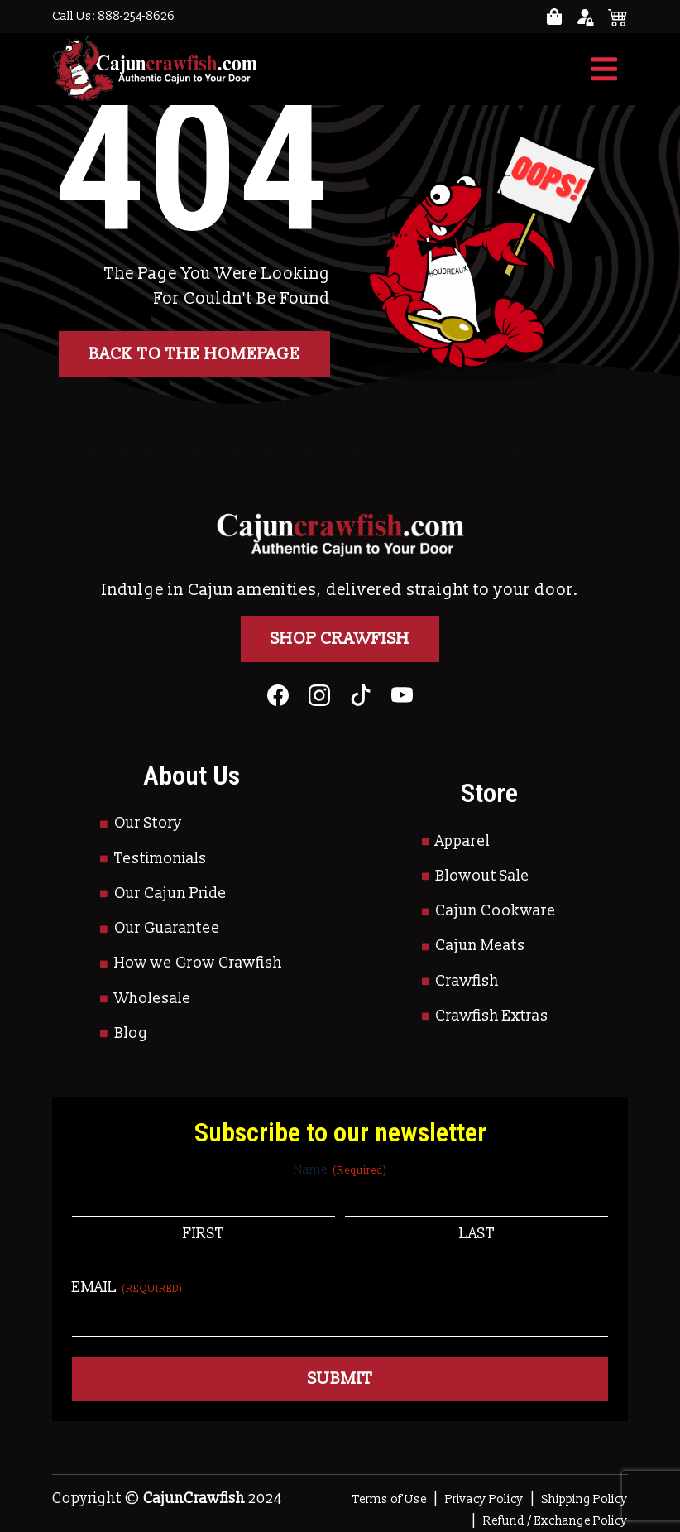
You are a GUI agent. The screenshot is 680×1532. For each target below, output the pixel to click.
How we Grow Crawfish (198, 963)
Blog (131, 1033)
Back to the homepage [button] (194, 354)
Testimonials (160, 858)
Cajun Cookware (495, 910)
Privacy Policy (484, 1499)
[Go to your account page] (554, 17)
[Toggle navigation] (604, 69)
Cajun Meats (480, 945)
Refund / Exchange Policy (555, 1521)
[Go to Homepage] (154, 69)
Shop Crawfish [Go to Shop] (340, 639)
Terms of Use (389, 1499)
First (203, 1233)
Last (477, 1233)
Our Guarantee (167, 928)
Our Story (148, 823)
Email (127, 1287)
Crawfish (467, 981)
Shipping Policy (585, 1499)
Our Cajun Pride (170, 893)
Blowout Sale (482, 876)
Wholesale (152, 998)
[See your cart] (618, 16)
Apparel (462, 841)
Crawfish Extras (491, 1015)
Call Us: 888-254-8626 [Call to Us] (113, 16)
